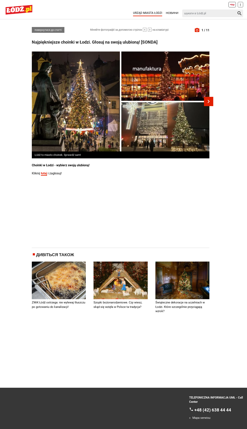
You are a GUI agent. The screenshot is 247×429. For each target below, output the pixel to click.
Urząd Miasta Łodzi (147, 13)
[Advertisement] (120, 211)
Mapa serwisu (201, 417)
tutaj (44, 173)
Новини (172, 13)
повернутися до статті (48, 29)
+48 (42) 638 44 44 (212, 409)
